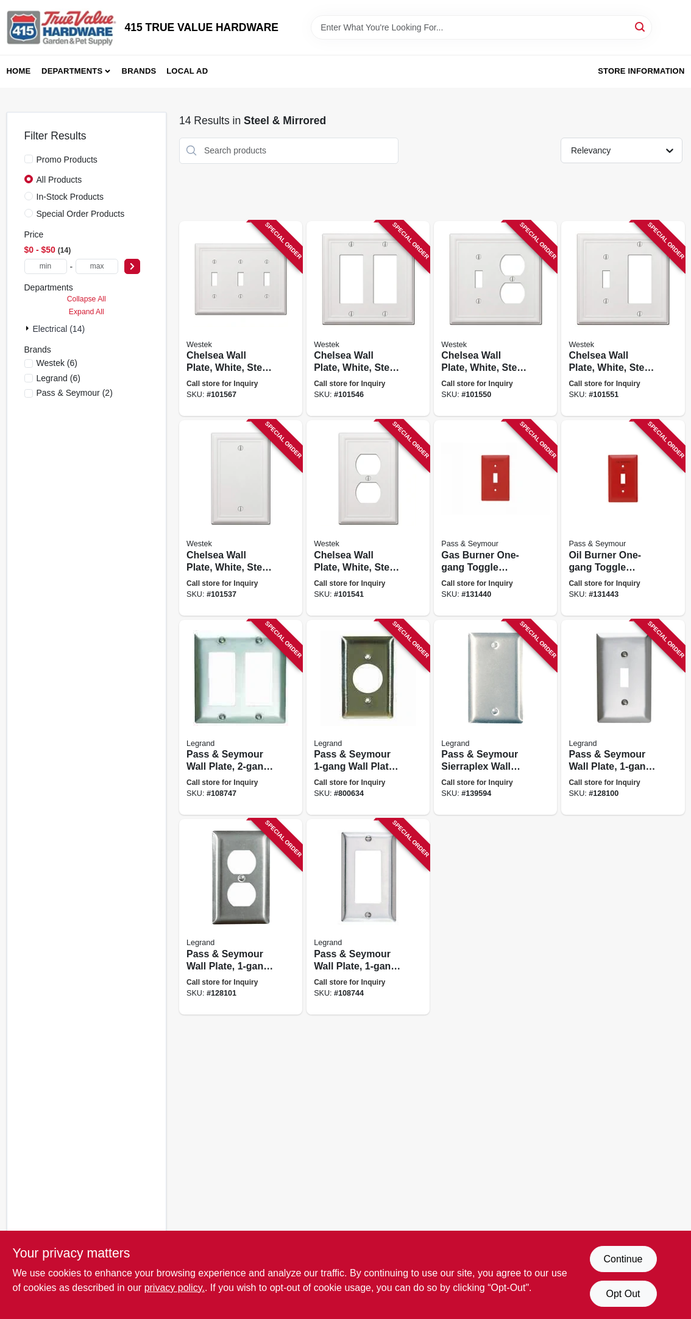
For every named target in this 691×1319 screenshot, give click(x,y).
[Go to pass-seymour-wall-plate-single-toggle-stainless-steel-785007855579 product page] (622, 717)
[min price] (45, 266)
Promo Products (67, 160)
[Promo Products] (28, 159)
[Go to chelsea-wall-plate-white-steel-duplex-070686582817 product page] (368, 518)
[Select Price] (132, 266)
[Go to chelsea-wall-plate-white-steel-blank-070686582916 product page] (240, 518)
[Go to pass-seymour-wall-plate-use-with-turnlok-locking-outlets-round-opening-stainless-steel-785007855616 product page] (368, 717)
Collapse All (86, 299)
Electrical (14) (59, 329)
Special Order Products (81, 214)
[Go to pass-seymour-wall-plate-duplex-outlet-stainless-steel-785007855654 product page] (240, 917)
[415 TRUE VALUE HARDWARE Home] (61, 27)
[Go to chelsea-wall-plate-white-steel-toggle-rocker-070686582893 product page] (622, 319)
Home (19, 71)
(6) (57, 363)
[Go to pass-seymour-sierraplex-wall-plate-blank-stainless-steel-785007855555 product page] (495, 717)
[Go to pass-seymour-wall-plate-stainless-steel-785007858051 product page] (240, 717)
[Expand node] (28, 328)
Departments (71, 71)
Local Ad (187, 71)
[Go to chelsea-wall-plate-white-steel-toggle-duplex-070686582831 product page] (495, 319)
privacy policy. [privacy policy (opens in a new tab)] (174, 1287)
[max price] (97, 266)
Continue (622, 1259)
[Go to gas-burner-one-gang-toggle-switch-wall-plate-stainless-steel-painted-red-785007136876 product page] (495, 518)
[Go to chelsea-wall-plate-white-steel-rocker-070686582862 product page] (368, 319)
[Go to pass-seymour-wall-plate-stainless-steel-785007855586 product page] (368, 917)
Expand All (86, 312)
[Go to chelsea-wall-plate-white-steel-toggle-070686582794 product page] (240, 319)
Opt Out (623, 1294)
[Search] (641, 26)
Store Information (641, 71)
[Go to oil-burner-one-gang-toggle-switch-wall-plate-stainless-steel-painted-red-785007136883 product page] (622, 518)
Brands (139, 71)
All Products (59, 180)
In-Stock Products (70, 197)
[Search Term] (481, 27)
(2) (75, 393)
